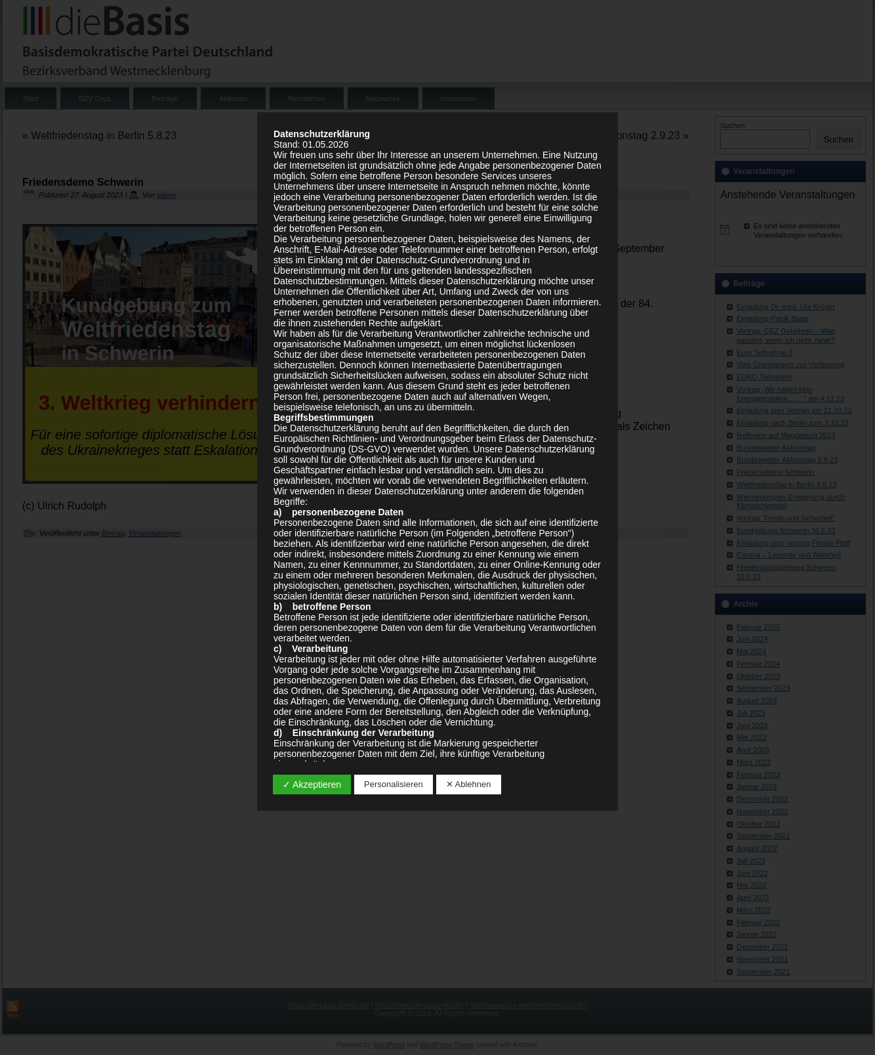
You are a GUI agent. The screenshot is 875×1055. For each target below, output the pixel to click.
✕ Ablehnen (468, 784)
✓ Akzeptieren (312, 784)
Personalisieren (393, 784)
